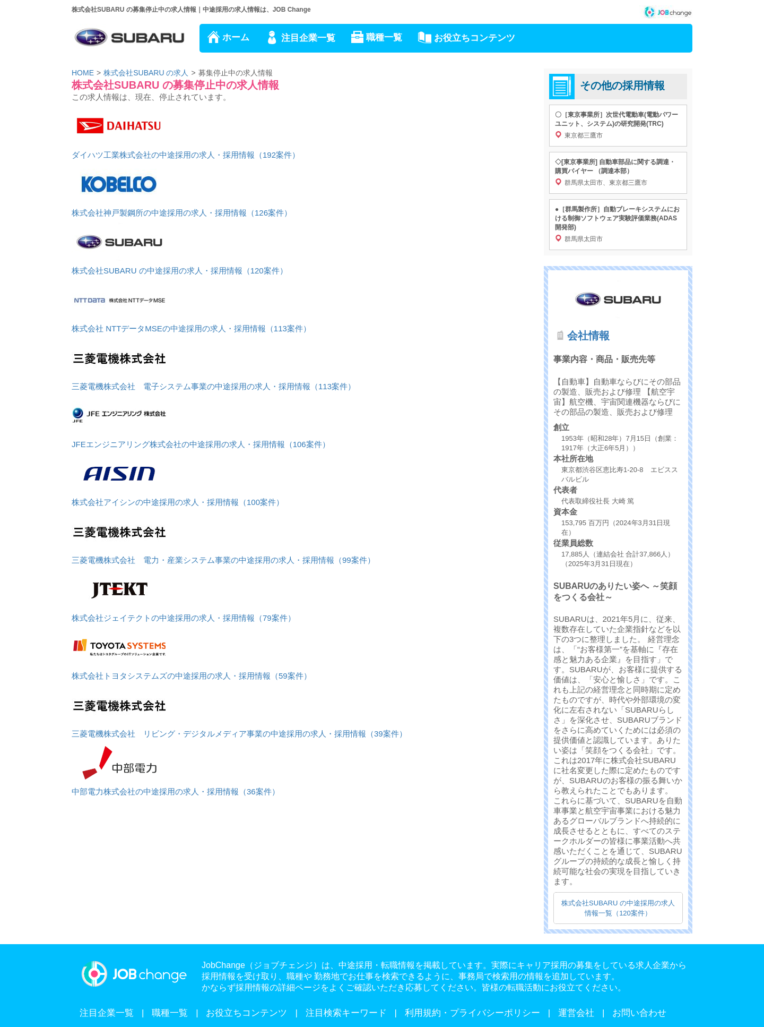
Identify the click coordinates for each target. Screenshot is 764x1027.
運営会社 (576, 1013)
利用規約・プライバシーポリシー (472, 1013)
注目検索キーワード (346, 1013)
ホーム (235, 37)
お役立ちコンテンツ (474, 38)
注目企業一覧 (308, 38)
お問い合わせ (639, 1013)
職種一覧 (384, 37)
